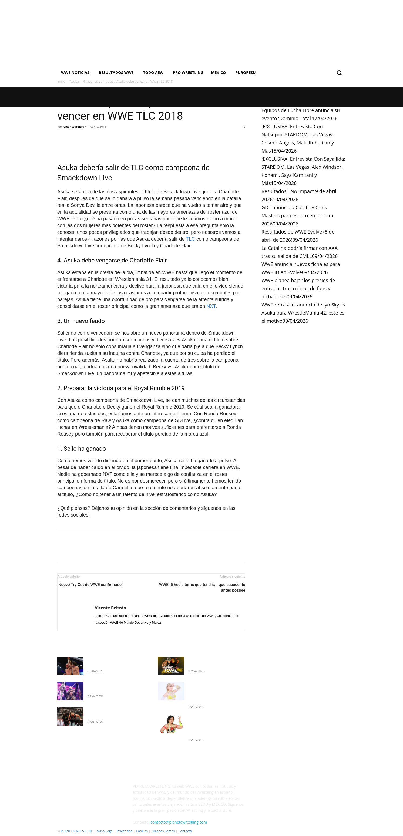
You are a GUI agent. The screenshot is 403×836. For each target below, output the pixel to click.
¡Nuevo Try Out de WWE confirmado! (90, 584)
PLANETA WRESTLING (77, 831)
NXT (211, 306)
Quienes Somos (163, 831)
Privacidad (124, 831)
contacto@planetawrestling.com (178, 822)
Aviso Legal (105, 831)
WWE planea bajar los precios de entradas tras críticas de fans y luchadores (298, 288)
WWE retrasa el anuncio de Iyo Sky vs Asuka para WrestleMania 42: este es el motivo (303, 312)
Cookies (142, 831)
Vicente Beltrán (74, 126)
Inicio (61, 81)
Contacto (185, 831)
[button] (339, 72)
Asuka (74, 81)
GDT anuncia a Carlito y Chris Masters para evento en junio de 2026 (298, 215)
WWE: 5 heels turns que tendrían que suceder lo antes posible (202, 587)
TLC (190, 239)
